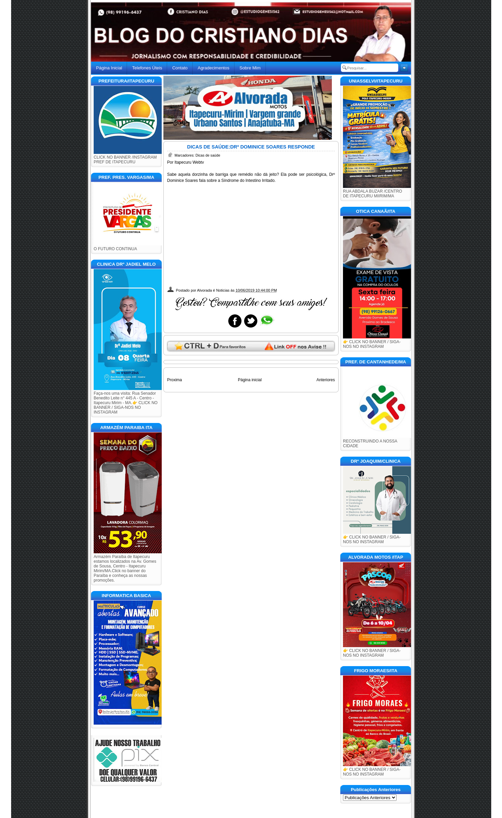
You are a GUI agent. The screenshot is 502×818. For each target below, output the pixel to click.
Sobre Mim (250, 67)
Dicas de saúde (207, 155)
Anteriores (325, 380)
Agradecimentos (213, 67)
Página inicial (250, 380)
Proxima (174, 380)
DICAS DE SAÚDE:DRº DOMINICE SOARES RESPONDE (251, 147)
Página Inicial (109, 67)
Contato (180, 67)
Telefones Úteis (147, 67)
